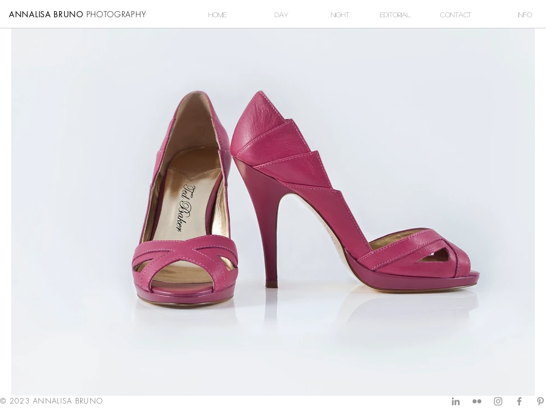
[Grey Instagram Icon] (498, 401)
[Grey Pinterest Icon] (540, 401)
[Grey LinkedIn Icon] (455, 401)
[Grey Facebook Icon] (519, 401)
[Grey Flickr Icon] (476, 401)
